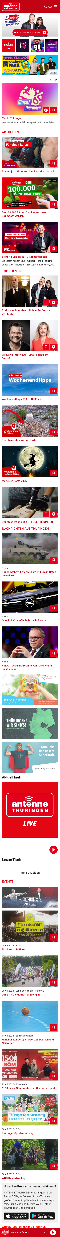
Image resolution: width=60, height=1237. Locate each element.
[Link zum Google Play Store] (42, 1216)
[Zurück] (50, 80)
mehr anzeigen (30, 872)
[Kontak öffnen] (45, 6)
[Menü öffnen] (55, 6)
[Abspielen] (53, 1232)
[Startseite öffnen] (11, 6)
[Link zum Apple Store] (16, 1217)
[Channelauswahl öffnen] (50, 6)
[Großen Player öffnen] (45, 1232)
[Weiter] (56, 80)
